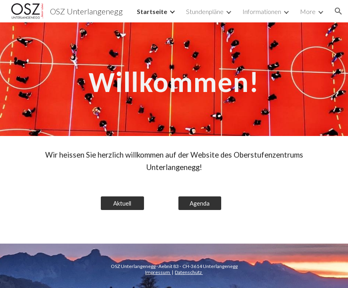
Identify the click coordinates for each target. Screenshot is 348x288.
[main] (174, 79)
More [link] (308, 11)
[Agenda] (200, 203)
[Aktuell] (122, 203)
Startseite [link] (152, 11)
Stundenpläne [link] (205, 11)
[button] (338, 11)
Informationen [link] (261, 11)
